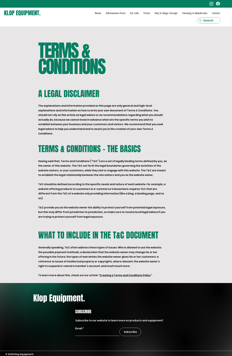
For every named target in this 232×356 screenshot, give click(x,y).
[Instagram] (211, 3)
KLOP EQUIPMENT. (22, 13)
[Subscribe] (130, 332)
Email (78, 328)
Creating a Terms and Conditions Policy (125, 275)
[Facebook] (217, 3)
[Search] (208, 20)
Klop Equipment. (59, 298)
